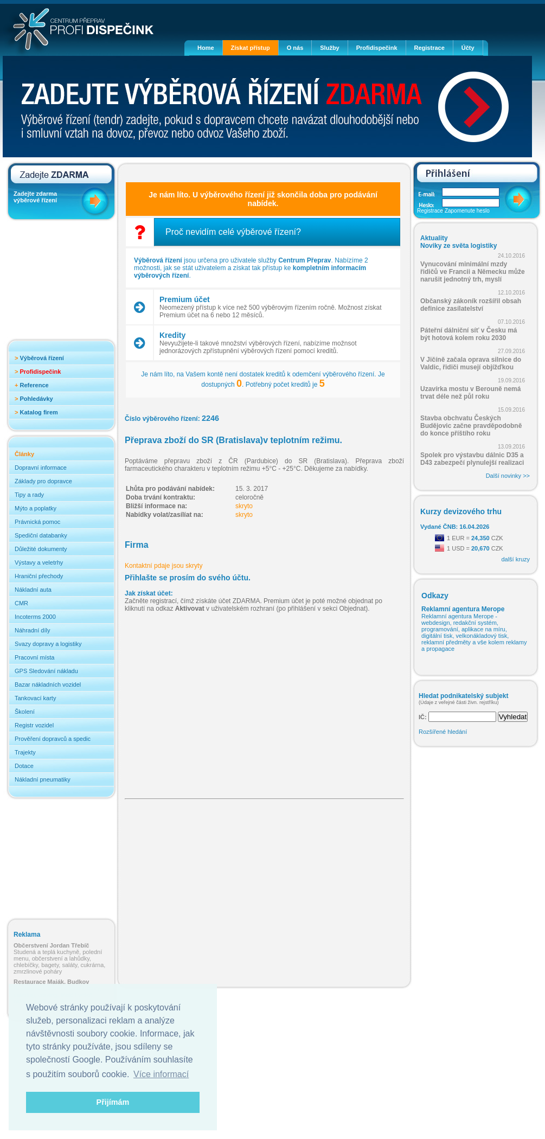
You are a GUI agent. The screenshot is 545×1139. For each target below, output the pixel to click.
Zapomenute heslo (467, 211)
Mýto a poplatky (35, 508)
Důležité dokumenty (41, 549)
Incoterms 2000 (35, 616)
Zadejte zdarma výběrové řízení (35, 196)
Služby (329, 47)
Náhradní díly (32, 630)
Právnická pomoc (37, 522)
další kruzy (515, 559)
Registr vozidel (34, 725)
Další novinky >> (508, 475)
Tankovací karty (35, 698)
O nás (295, 47)
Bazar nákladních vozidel (48, 684)
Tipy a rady (29, 494)
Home (205, 47)
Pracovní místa (34, 657)
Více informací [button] (161, 1074)
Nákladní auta (33, 589)
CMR (21, 603)
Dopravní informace (41, 467)
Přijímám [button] (113, 1102)
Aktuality (434, 238)
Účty (468, 47)
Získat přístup (250, 47)
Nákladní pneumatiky (42, 779)
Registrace (429, 47)
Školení (25, 711)
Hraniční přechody (39, 576)
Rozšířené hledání (443, 731)
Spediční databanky (41, 535)
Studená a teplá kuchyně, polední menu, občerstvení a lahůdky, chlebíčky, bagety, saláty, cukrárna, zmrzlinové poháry (59, 958)
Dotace (24, 766)
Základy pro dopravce (43, 481)
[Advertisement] (57, 283)
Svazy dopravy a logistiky (48, 644)
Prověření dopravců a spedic (53, 738)
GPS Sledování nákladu (46, 671)
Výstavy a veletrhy (39, 562)
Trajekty (25, 752)
